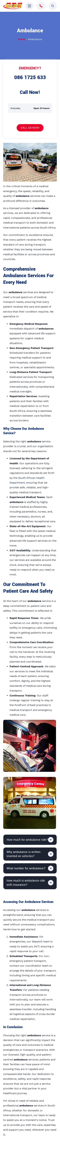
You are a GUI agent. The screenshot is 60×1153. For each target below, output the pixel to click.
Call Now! (30, 92)
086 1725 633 (30, 77)
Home (21, 39)
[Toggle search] (52, 6)
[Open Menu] (29, 6)
